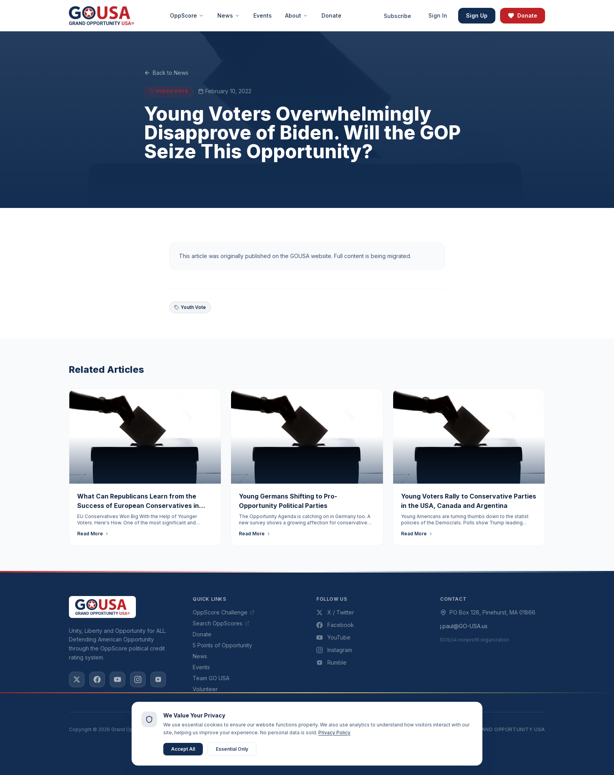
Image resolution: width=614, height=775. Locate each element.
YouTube (333, 637)
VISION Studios (335, 747)
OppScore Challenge (224, 612)
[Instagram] (138, 679)
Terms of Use (410, 729)
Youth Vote (190, 307)
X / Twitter (335, 612)
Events (201, 667)
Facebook (335, 624)
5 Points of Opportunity (222, 645)
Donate (522, 15)
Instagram (334, 650)
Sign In (437, 15)
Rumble (331, 662)
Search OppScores (221, 623)
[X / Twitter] (77, 679)
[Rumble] (158, 679)
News (200, 656)
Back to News (166, 72)
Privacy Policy (364, 729)
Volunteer (205, 689)
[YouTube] (117, 679)
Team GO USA (211, 678)
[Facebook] (97, 679)
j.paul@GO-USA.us (464, 626)
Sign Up (477, 15)
